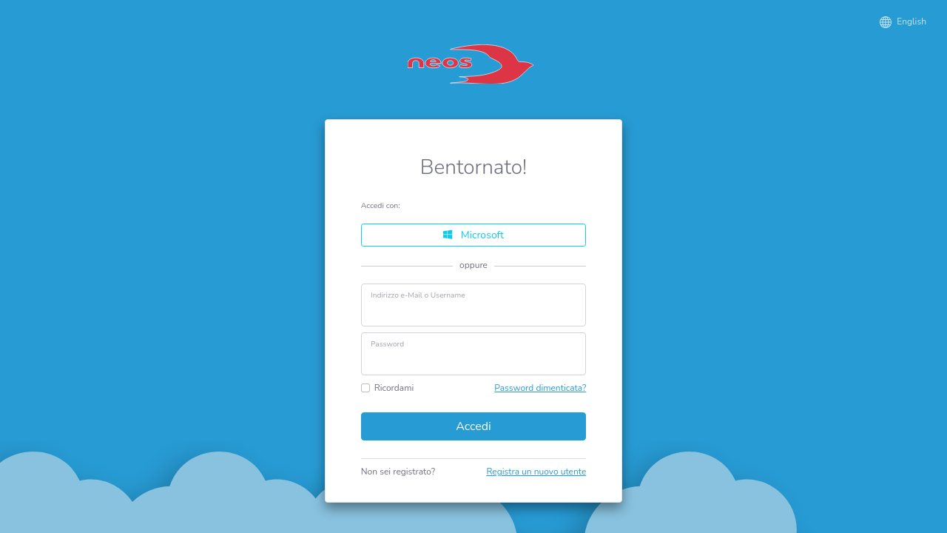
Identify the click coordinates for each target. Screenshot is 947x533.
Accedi (473, 426)
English (903, 21)
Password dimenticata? (540, 388)
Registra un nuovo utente (536, 471)
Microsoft (473, 235)
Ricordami (394, 388)
